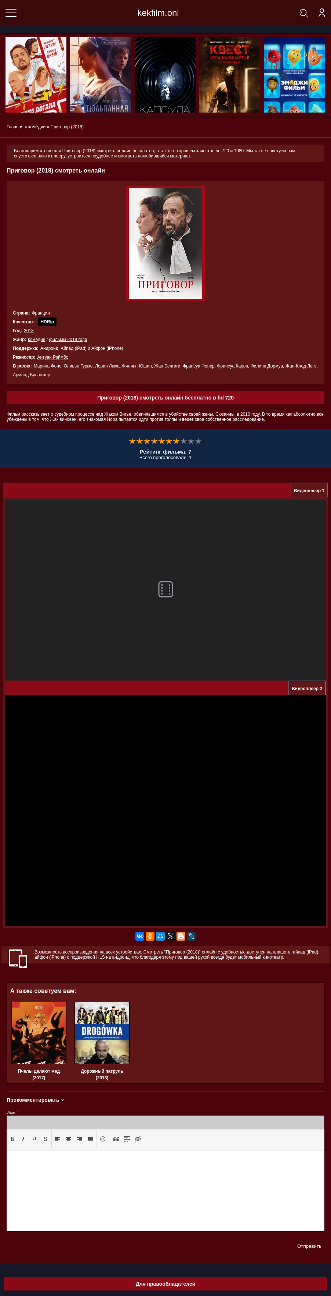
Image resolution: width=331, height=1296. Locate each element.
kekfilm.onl (158, 13)
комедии (36, 339)
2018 (29, 330)
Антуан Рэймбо (52, 357)
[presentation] (12, 1139)
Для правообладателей (166, 1284)
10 (198, 441)
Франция (41, 313)
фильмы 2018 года (68, 339)
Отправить (309, 1246)
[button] (12, 1139)
